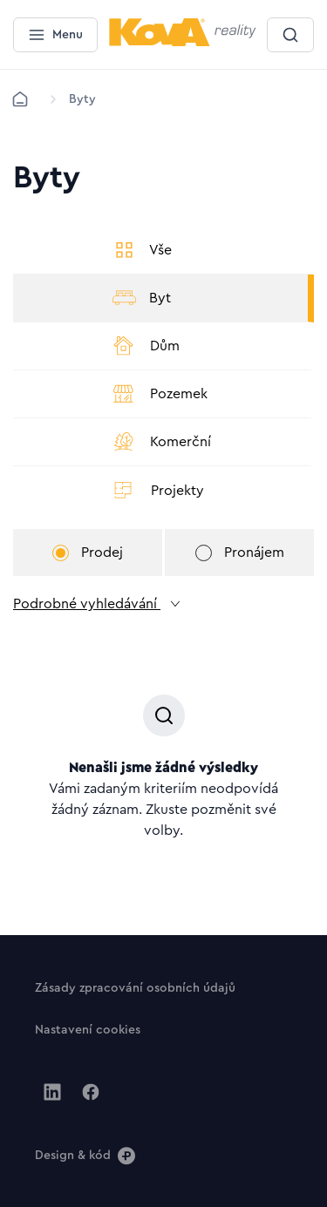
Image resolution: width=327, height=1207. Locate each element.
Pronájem (239, 553)
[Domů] (20, 99)
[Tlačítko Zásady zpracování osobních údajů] (135, 987)
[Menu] (55, 34)
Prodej (87, 553)
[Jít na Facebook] (90, 1092)
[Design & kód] (85, 1155)
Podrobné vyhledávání (97, 604)
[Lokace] (82, 99)
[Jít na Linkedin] (52, 1092)
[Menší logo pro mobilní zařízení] (182, 43)
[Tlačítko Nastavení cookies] (87, 1029)
